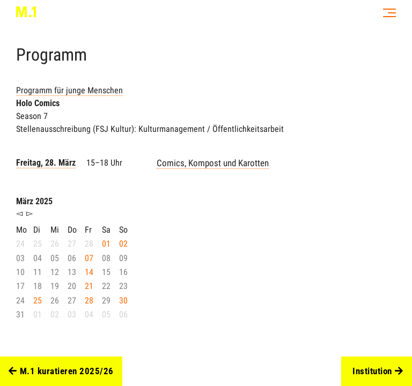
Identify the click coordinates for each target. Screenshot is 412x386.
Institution (377, 371)
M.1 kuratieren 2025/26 (61, 371)
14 (89, 272)
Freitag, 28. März (46, 163)
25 (37, 300)
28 (89, 300)
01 (106, 244)
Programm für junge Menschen (69, 90)
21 (89, 286)
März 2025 (34, 201)
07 (89, 258)
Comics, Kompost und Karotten (213, 163)
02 (123, 244)
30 (123, 300)
